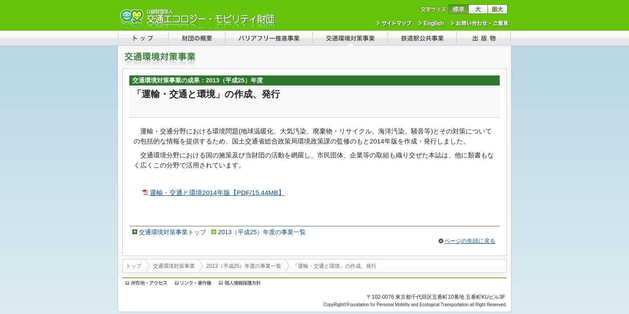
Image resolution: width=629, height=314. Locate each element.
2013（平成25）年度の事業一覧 (262, 232)
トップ (134, 266)
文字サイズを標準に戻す (458, 9)
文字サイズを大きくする (478, 9)
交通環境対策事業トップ (172, 232)
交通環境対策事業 (174, 266)
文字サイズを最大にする (498, 9)
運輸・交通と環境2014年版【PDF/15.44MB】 (217, 192)
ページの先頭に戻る (469, 241)
